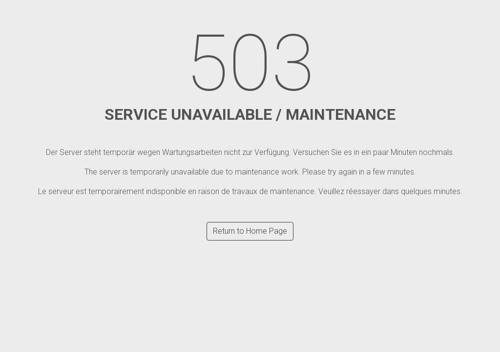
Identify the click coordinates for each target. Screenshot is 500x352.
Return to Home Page (250, 231)
